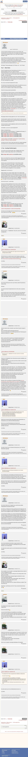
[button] (25, 1)
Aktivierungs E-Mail (14, 6)
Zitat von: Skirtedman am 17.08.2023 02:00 (8, 249)
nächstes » (25, 20)
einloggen (15, 5)
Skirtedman (5, 42)
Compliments (15, 138)
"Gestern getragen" (4, 138)
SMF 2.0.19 (6, 731)
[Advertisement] (14, 31)
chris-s (4, 623)
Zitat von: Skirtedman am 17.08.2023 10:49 (8, 468)
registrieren (21, 5)
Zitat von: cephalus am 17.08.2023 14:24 (8, 671)
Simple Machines (14, 731)
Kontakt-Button (20, 14)
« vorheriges (20, 20)
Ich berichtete (24, 177)
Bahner (4, 221)
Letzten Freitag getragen (5, 208)
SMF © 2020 (9, 731)
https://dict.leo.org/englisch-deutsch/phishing (11, 258)
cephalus (5, 271)
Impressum (15, 751)
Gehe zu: (25, 725)
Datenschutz (15, 753)
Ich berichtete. (17, 108)
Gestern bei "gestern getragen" (10, 140)
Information (5, 755)
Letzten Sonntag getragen (15, 208)
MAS (4, 239)
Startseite (4, 750)
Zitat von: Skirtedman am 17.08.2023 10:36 (8, 409)
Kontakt (14, 750)
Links (3, 753)
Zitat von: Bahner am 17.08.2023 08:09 (7, 351)
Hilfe (3, 751)
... (6, 22)
